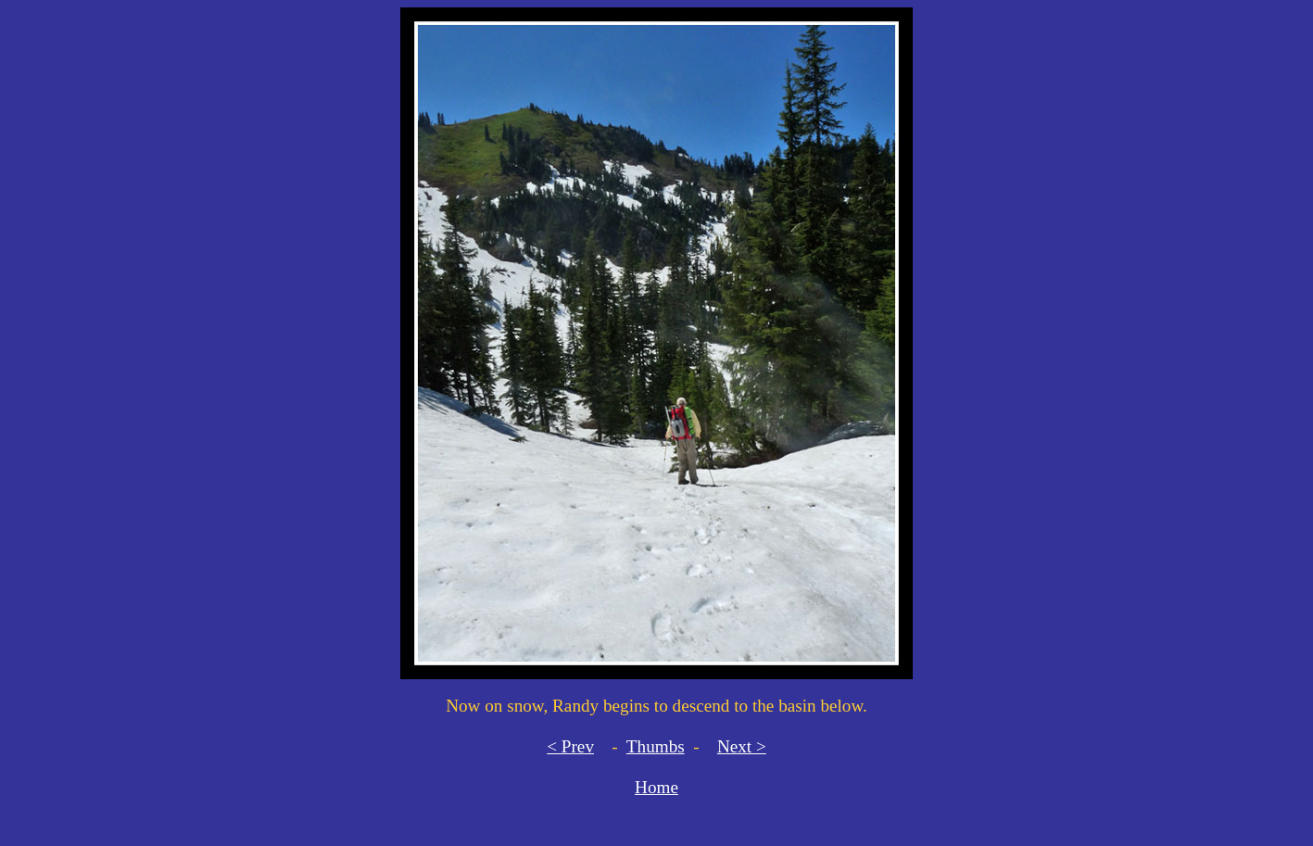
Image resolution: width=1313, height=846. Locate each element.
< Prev (570, 746)
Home (656, 787)
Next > (741, 746)
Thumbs (655, 746)
